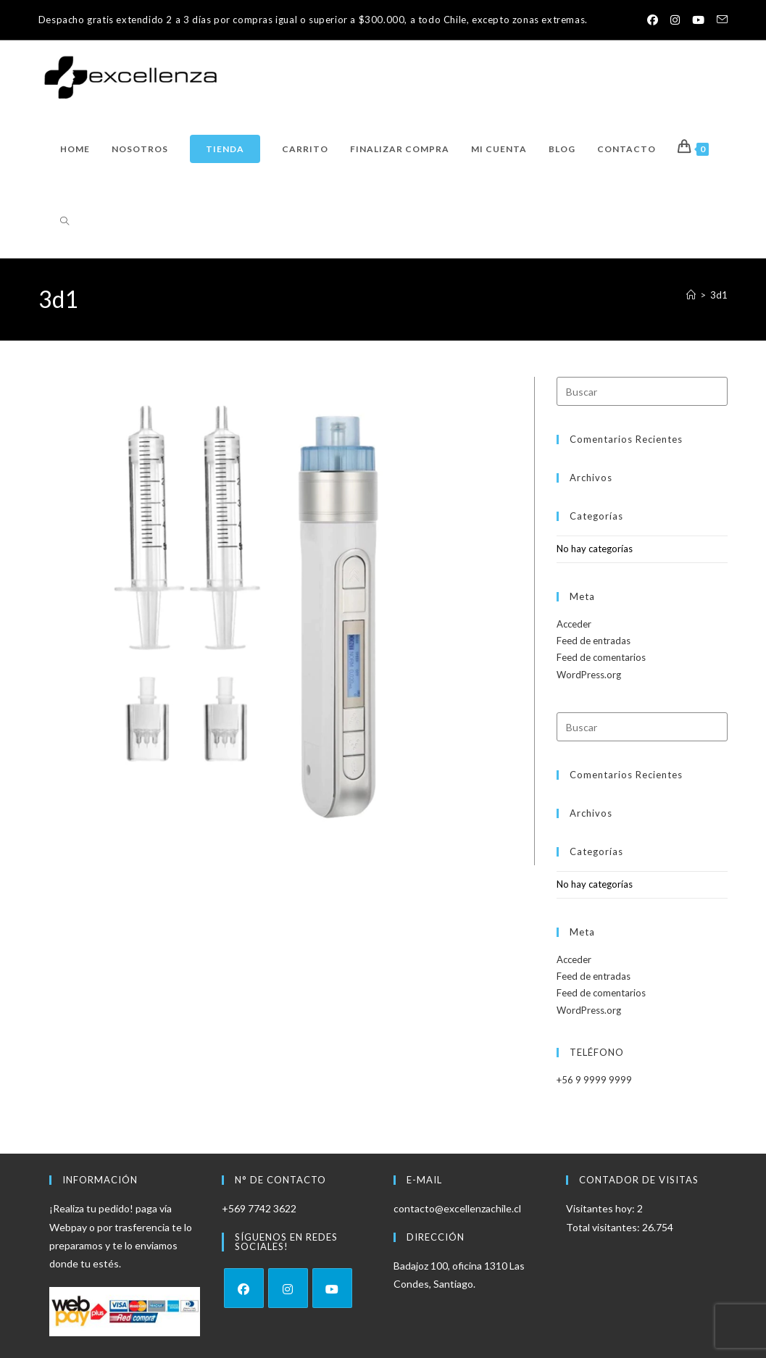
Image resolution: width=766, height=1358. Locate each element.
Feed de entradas (593, 640)
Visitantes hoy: (601, 1208)
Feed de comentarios (601, 657)
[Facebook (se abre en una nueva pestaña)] (650, 20)
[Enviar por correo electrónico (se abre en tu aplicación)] (719, 20)
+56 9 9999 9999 (594, 1080)
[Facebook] (244, 1288)
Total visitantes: (604, 1227)
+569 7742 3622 (259, 1208)
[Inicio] (691, 295)
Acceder (574, 624)
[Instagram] (288, 1288)
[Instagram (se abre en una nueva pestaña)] (673, 20)
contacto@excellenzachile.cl (457, 1208)
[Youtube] (332, 1288)
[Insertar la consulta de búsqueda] (642, 391)
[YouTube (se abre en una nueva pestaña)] (697, 20)
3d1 (719, 295)
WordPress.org (589, 674)
